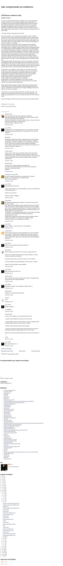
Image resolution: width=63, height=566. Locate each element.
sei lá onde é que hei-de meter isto (11, 446)
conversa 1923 (6, 517)
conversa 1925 (6, 511)
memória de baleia (7, 421)
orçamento (6, 436)
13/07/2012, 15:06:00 (9, 197)
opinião (5, 435)
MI (5, 297)
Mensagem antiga (35, 351)
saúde (5, 445)
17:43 (13, 104)
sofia (5, 449)
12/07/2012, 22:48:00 (9, 124)
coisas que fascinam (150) (8, 530)
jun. (4, 538)
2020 (3, 479)
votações (5, 454)
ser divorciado (7, 447)
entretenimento (7, 416)
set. (4, 498)
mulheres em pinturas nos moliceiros (11, 425)
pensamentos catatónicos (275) (9, 535)
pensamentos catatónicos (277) (9, 512)
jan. (4, 546)
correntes (6, 408)
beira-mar (6, 397)
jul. (3, 501)
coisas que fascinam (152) (8, 519)
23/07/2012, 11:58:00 (9, 345)
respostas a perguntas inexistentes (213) (11, 504)
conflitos (4, 520)
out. (4, 496)
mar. (4, 543)
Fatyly (6, 250)
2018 (3, 482)
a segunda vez (7, 391)
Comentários (4, 564)
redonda (7, 230)
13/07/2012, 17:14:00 (9, 221)
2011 (3, 547)
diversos (5, 412)
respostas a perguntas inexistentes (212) (11, 507)
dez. (4, 493)
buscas (5, 398)
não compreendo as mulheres (17, 7)
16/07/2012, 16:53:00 (9, 294)
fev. (4, 544)
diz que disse (6, 413)
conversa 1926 (6, 509)
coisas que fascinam (8, 399)
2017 (3, 484)
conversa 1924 (6, 515)
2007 (3, 554)
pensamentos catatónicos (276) (11, 15)
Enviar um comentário (6, 348)
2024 (3, 476)
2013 (3, 490)
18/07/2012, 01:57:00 (9, 301)
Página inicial (22, 351)
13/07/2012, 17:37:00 (9, 227)
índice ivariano (7, 420)
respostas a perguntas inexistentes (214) (11, 503)
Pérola (6, 200)
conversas (6, 406)
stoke (5, 450)
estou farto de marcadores (9, 417)
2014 (3, 488)
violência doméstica (8, 453)
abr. (4, 541)
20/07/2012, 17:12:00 (9, 338)
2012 (3, 492)
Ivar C (6, 127)
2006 (3, 555)
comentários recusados (8, 403)
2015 (3, 487)
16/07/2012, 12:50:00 (9, 288)
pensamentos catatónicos (11, 106)
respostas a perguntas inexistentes (11, 443)
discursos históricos (8, 410)
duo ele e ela (6, 414)
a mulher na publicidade (8, 390)
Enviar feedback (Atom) (13, 354)
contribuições (6, 405)
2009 (3, 551)
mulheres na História (8, 427)
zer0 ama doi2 (7, 458)
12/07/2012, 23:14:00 (9, 134)
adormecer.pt (6, 393)
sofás (4, 525)
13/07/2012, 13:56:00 (9, 171)
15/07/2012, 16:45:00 (9, 281)
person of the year (7, 442)
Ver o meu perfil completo (13, 466)
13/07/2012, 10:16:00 (9, 148)
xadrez (5, 457)
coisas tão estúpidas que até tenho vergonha (13, 402)
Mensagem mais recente (7, 351)
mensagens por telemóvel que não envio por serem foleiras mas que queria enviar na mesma (23, 423)
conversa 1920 (6, 531)
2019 (3, 480)
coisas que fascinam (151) (8, 528)
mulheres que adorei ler (8, 428)
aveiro (5, 394)
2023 (3, 477)
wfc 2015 (5, 456)
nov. (4, 495)
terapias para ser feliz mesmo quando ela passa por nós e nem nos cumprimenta (20, 451)
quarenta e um (6, 506)
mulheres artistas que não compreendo (12, 424)
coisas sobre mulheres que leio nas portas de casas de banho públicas (18, 401)
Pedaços (7, 114)
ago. (4, 500)
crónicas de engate (7, 409)
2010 (3, 549)
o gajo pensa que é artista (9, 432)
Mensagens (4, 561)
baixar (5, 395)
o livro (5, 434)
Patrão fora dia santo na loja (9, 439)
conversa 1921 (6, 527)
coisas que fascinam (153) (8, 514)
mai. (4, 539)
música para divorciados (9, 431)
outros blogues (7, 438)
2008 (3, 552)
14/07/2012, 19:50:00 (9, 266)
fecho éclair (5, 536)
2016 (3, 485)
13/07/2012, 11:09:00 (9, 160)
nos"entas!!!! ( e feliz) (10, 174)
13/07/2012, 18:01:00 (9, 240)
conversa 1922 (6, 522)
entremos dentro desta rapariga (9, 533)
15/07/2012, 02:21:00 (9, 273)
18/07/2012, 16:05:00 (9, 311)
